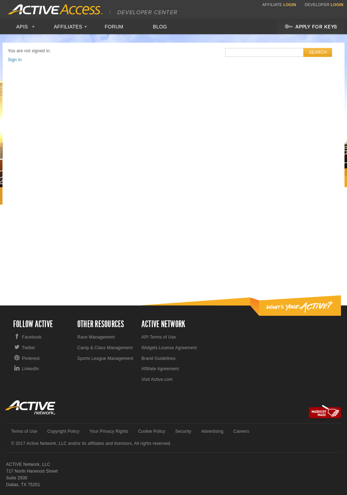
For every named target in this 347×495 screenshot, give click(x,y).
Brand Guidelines (158, 358)
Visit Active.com (157, 379)
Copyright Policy (63, 431)
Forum (114, 27)
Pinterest (31, 358)
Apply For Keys (310, 26)
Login (289, 4)
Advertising (212, 431)
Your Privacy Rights (108, 431)
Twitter (28, 347)
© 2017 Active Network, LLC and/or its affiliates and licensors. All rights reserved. (91, 443)
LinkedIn (30, 368)
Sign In (15, 59)
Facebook (32, 337)
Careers (241, 431)
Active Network (30, 407)
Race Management (96, 337)
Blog (160, 27)
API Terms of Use (158, 337)
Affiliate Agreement (160, 368)
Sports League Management (105, 358)
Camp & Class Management (105, 347)
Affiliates (68, 27)
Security (183, 431)
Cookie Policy (151, 431)
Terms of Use (24, 431)
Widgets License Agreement (169, 347)
